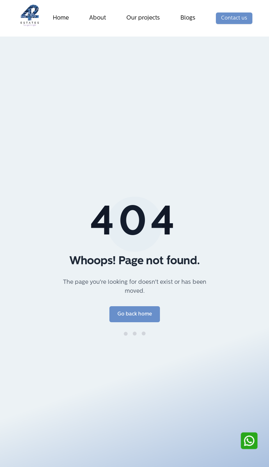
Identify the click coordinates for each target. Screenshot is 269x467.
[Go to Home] (32, 15)
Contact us (234, 18)
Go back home (134, 314)
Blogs (187, 18)
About (97, 18)
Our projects (143, 18)
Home (61, 18)
